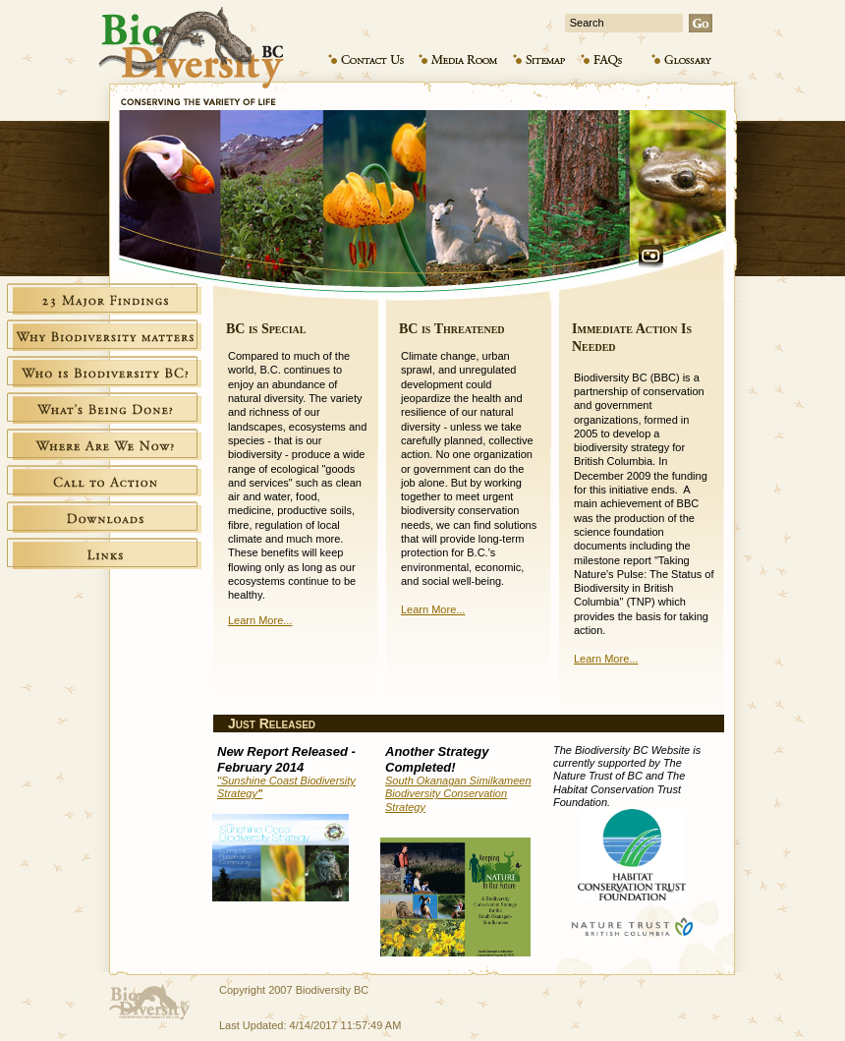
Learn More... (260, 620)
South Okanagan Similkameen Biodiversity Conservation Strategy (458, 793)
